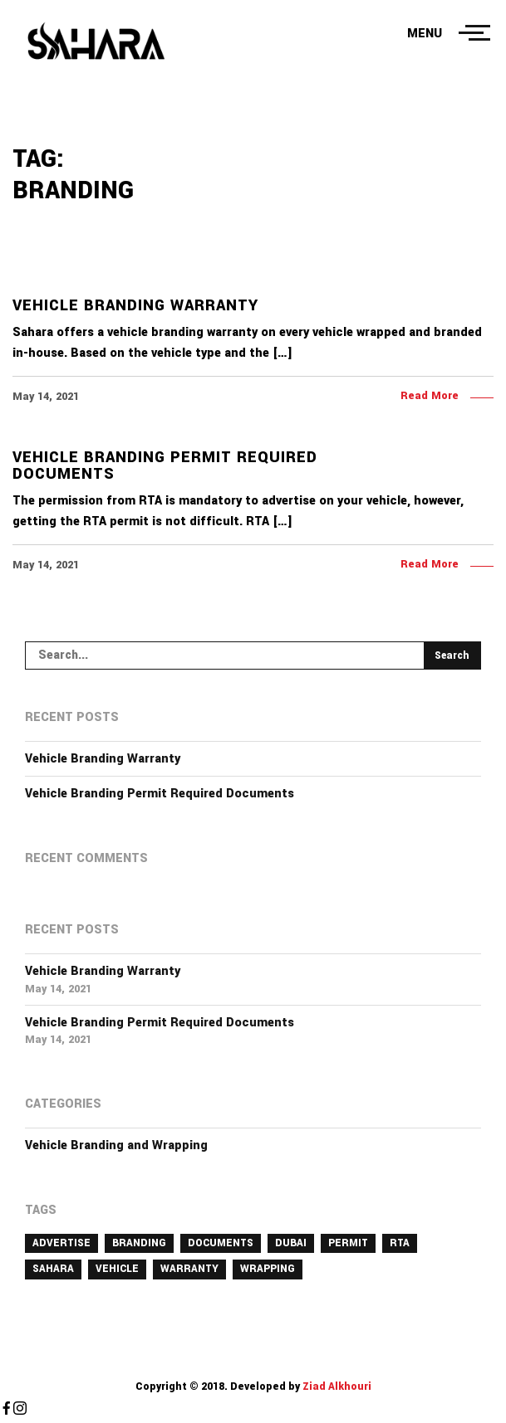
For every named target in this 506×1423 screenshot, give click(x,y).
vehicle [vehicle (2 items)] (117, 1268)
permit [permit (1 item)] (348, 1242)
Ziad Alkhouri (335, 1386)
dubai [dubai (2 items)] (291, 1242)
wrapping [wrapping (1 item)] (267, 1268)
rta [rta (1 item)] (400, 1242)
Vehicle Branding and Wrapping (116, 1145)
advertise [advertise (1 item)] (61, 1242)
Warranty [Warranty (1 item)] (189, 1268)
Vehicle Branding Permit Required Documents (159, 793)
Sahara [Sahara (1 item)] (53, 1268)
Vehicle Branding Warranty (102, 759)
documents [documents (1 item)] (220, 1242)
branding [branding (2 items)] (139, 1242)
